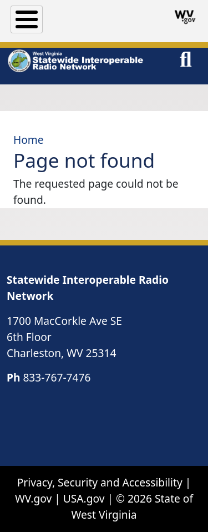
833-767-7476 (56, 377)
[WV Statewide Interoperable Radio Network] (75, 61)
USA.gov (84, 498)
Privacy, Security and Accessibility (99, 482)
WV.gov (33, 498)
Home (28, 139)
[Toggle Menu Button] (27, 19)
